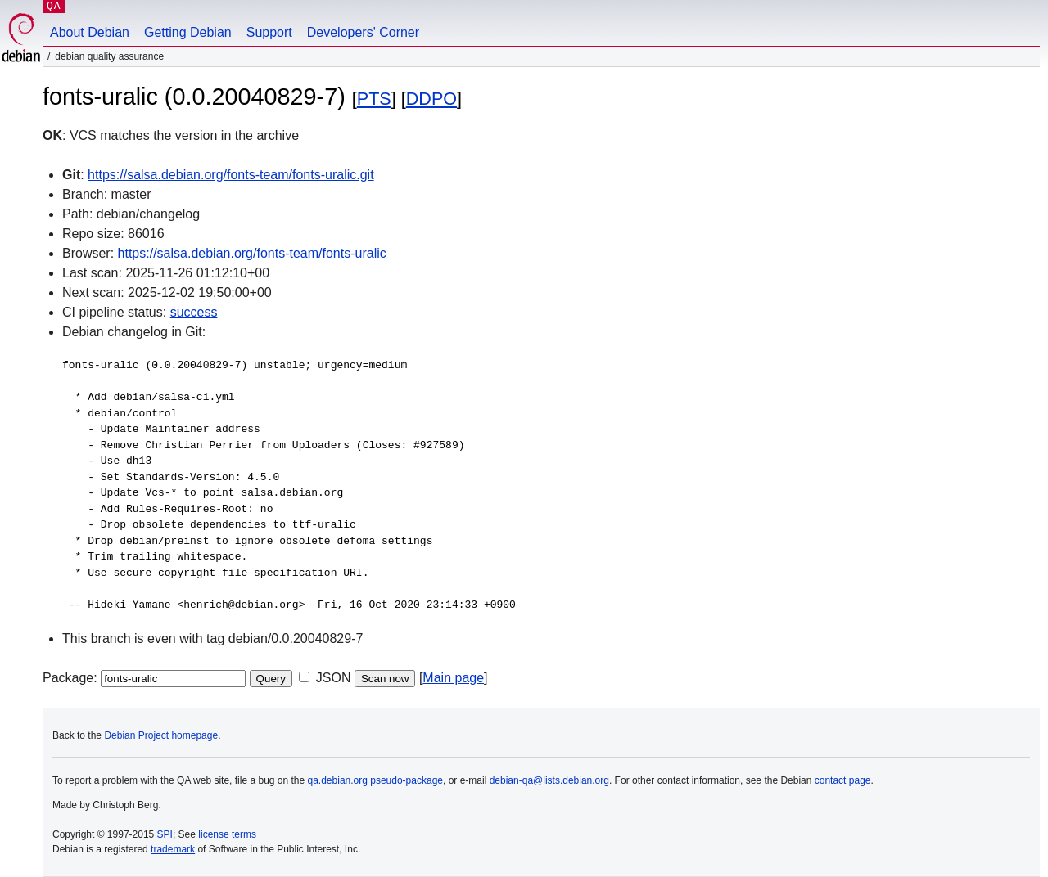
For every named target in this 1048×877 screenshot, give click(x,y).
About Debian (89, 32)
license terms (227, 834)
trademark (173, 849)
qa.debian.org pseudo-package (375, 780)
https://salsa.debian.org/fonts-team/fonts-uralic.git (231, 175)
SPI (165, 834)
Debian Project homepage (161, 735)
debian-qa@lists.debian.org (549, 780)
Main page (453, 678)
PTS (374, 98)
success (194, 312)
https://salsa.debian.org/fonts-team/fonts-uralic (252, 253)
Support (269, 32)
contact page (843, 780)
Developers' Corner (363, 32)
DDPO (431, 98)
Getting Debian (188, 32)
